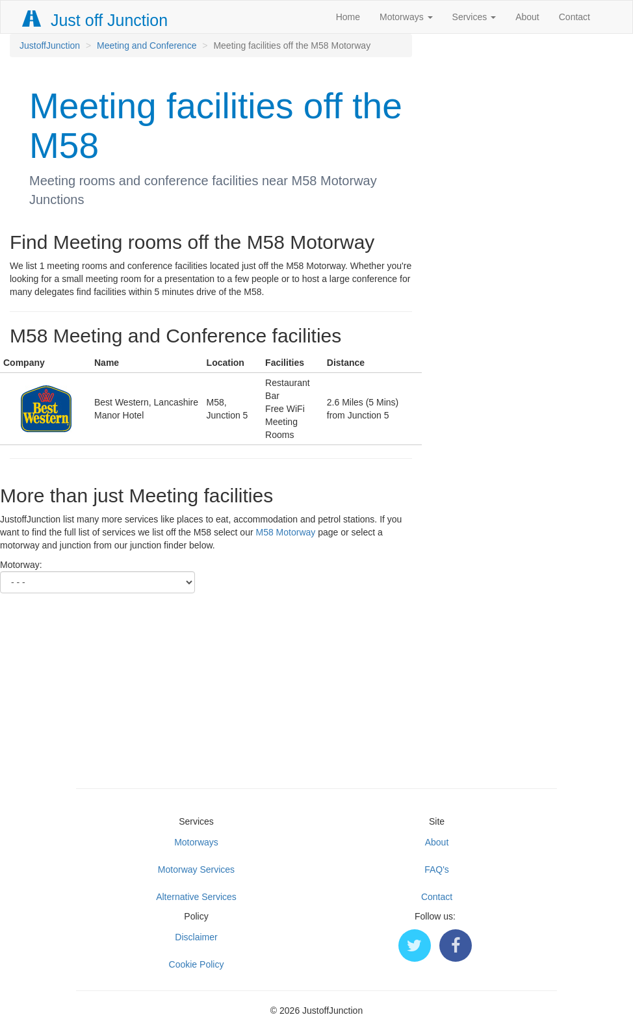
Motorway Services (196, 869)
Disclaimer (196, 937)
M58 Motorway (285, 532)
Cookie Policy (196, 964)
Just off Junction (95, 20)
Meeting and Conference (146, 45)
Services (474, 17)
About (527, 17)
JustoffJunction (49, 45)
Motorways (406, 17)
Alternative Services (196, 897)
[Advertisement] (316, 684)
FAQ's (436, 869)
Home (348, 17)
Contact (574, 17)
